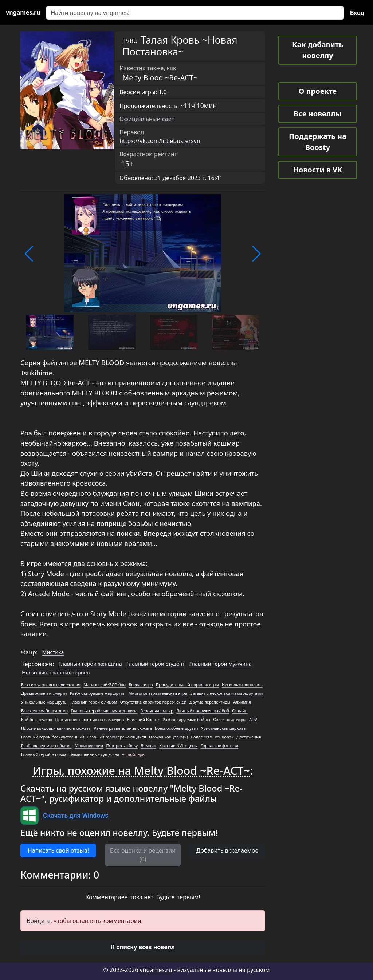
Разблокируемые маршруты (98, 693)
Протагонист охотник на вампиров (89, 719)
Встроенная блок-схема (44, 710)
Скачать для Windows (75, 815)
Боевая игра (141, 684)
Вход (357, 13)
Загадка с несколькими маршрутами (226, 693)
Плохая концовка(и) (168, 737)
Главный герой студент (155, 663)
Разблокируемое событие (46, 745)
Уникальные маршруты (44, 702)
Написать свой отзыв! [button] (58, 850)
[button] (29, 254)
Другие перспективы (209, 702)
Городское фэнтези (219, 745)
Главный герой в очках (43, 754)
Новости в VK (317, 170)
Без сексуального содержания (51, 684)
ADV (253, 719)
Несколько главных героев (56, 672)
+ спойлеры (133, 754)
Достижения (248, 737)
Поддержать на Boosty (317, 141)
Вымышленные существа (94, 754)
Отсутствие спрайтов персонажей (153, 702)
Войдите (39, 921)
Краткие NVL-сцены (178, 745)
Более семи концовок (212, 737)
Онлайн (239, 710)
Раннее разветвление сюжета (123, 728)
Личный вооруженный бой (202, 710)
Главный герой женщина (90, 663)
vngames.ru (156, 970)
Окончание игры (229, 719)
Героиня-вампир (156, 710)
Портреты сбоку (122, 745)
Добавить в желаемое (227, 850)
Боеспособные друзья (176, 728)
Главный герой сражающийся (116, 737)
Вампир (148, 745)
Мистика (53, 652)
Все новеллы (318, 114)
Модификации (89, 745)
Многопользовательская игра (157, 693)
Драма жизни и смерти (44, 693)
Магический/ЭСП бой (104, 684)
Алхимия (242, 702)
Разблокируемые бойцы (186, 719)
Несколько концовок (242, 684)
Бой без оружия (36, 719)
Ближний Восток (143, 719)
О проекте (318, 91)
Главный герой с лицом (93, 702)
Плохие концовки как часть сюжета (56, 728)
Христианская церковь (223, 728)
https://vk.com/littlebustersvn (159, 141)
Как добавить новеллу (317, 50)
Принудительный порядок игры (187, 684)
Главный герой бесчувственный (52, 737)
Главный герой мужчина (220, 663)
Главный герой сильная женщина (104, 710)
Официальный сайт (146, 119)
